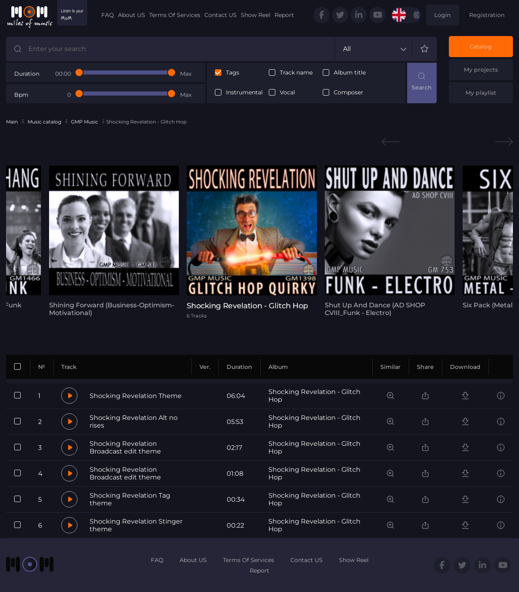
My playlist (480, 92)
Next (504, 141)
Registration (487, 15)
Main (12, 122)
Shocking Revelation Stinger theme (136, 525)
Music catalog (44, 122)
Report (284, 15)
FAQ (107, 15)
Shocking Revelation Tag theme (130, 499)
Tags (232, 72)
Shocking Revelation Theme (136, 396)
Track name (296, 72)
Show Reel (255, 15)
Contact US (220, 15)
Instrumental (244, 92)
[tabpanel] (111, 241)
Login (442, 15)
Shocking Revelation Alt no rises (134, 421)
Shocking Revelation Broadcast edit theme (125, 447)
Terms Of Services (174, 15)
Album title (350, 72)
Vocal (287, 92)
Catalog (481, 46)
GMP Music (84, 122)
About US (131, 15)
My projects (481, 69)
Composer (348, 92)
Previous (390, 141)
